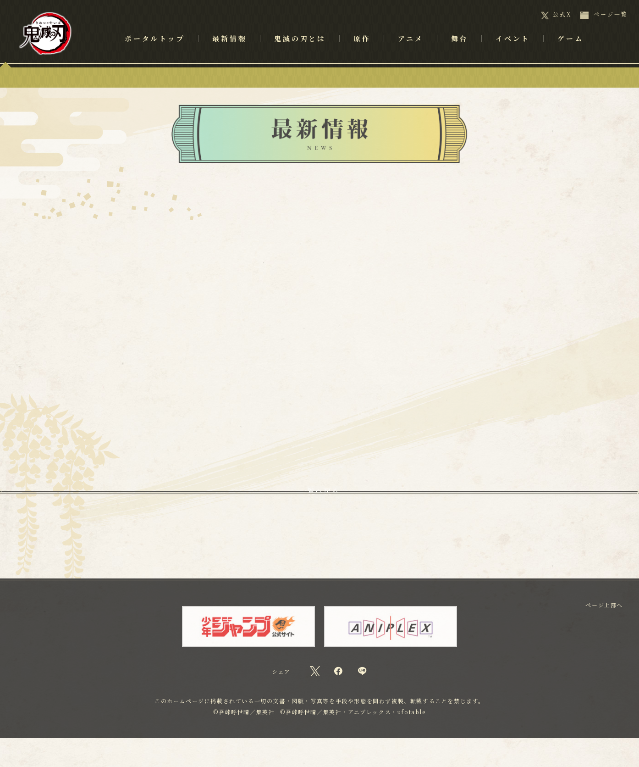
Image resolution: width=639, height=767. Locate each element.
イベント (513, 51)
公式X (562, 14)
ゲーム (570, 51)
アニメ (410, 51)
